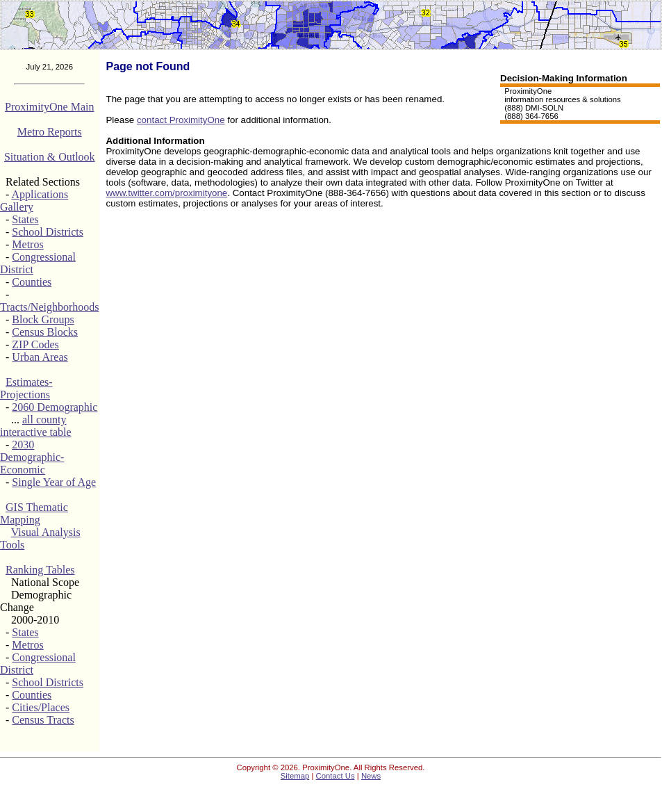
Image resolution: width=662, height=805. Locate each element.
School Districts (47, 232)
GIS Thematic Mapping (34, 513)
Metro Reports (49, 132)
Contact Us (335, 776)
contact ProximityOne (181, 120)
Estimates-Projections (26, 388)
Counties (31, 282)
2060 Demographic (54, 407)
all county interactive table (36, 426)
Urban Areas (39, 357)
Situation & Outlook (49, 157)
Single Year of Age (54, 482)
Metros (27, 244)
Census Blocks (45, 332)
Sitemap (295, 776)
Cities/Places (40, 707)
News (371, 776)
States (25, 219)
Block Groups (43, 319)
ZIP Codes (35, 344)
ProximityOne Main (49, 107)
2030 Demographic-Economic (32, 457)
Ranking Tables (40, 570)
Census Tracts (43, 720)
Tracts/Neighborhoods (49, 307)
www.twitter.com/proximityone (166, 193)
